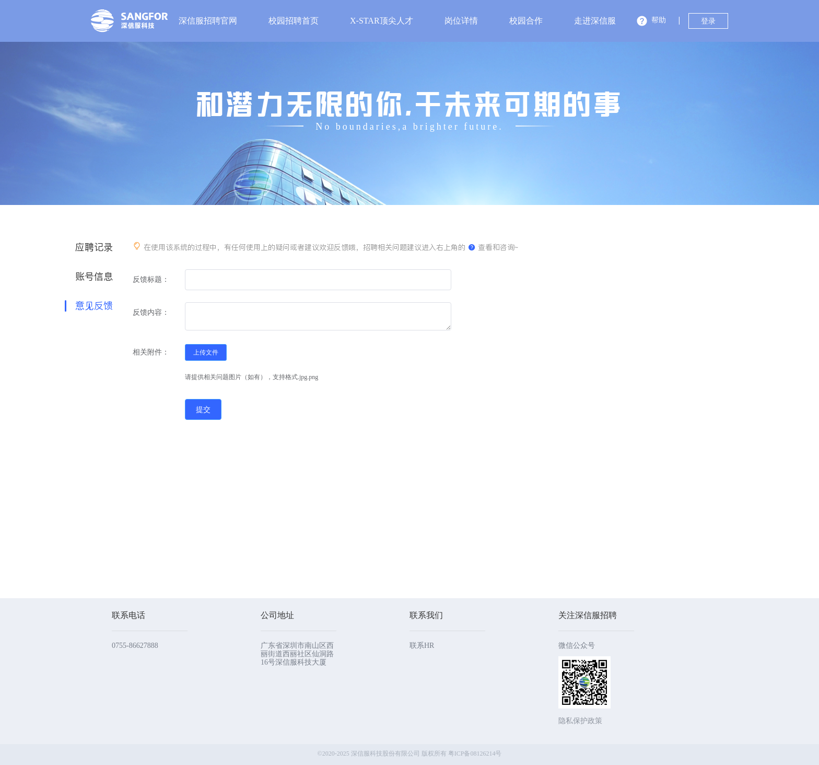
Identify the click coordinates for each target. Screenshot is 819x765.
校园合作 (526, 20)
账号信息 (94, 276)
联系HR (422, 645)
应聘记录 (94, 247)
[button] (651, 22)
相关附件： (151, 352)
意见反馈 (94, 306)
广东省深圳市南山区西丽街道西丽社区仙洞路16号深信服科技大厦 (297, 654)
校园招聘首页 (293, 20)
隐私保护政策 (580, 721)
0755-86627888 (135, 645)
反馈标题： (151, 279)
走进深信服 (595, 20)
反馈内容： (151, 312)
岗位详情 (461, 20)
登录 (708, 21)
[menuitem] (208, 20)
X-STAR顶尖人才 (381, 20)
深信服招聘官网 (208, 20)
